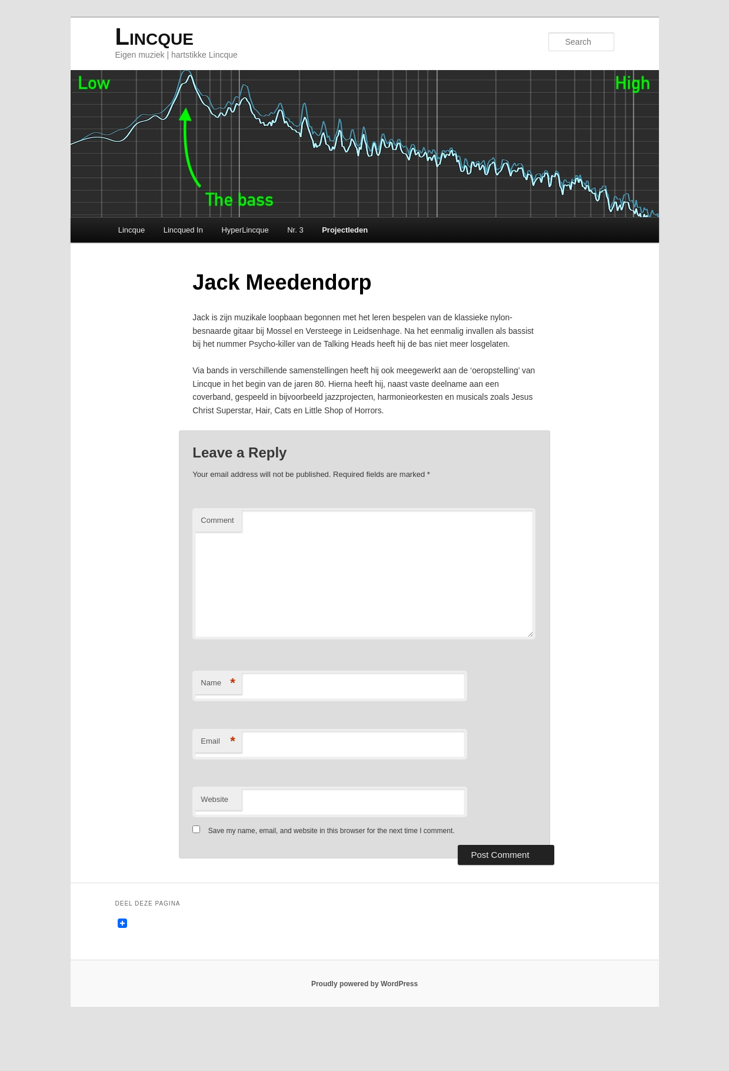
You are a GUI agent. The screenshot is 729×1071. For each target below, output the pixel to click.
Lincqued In (183, 232)
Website (214, 843)
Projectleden (345, 232)
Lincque (154, 38)
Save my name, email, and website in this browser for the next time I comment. (331, 875)
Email (218, 785)
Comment (217, 564)
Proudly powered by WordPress (364, 1030)
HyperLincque (244, 232)
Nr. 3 (295, 232)
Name (218, 727)
